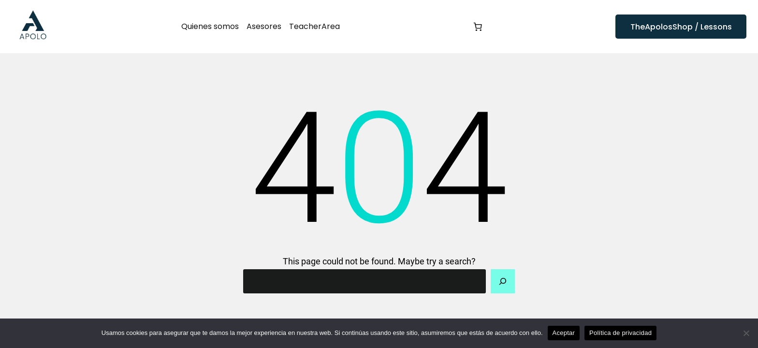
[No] (746, 333)
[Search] (503, 281)
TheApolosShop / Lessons (681, 26)
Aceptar (564, 332)
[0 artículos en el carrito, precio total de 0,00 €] (477, 26)
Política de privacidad (620, 332)
